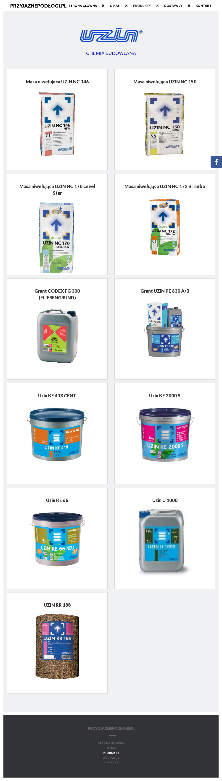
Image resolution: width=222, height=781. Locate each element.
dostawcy (179, 6)
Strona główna (89, 6)
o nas (121, 6)
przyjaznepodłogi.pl (38, 5)
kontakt (203, 6)
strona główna (111, 743)
